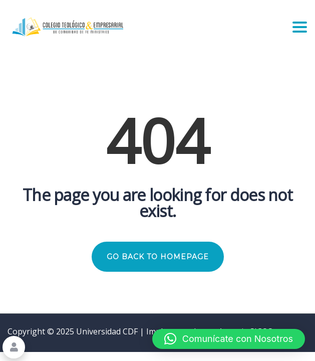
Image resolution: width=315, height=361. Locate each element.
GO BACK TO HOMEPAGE (158, 256)
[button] (228, 339)
